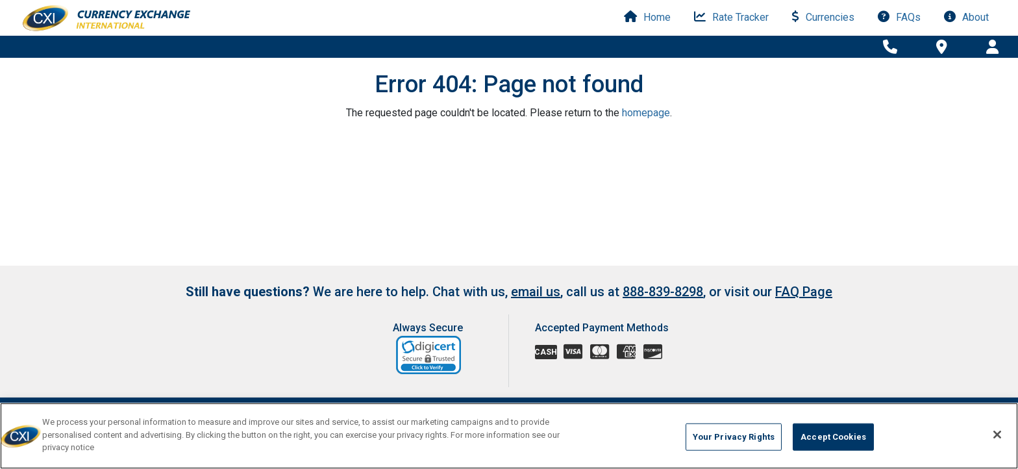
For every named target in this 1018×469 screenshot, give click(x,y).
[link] (429, 355)
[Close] (997, 434)
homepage (646, 113)
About (966, 17)
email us (535, 291)
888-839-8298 (663, 291)
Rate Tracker (731, 17)
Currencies (823, 17)
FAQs (899, 17)
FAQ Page (803, 291)
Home (647, 17)
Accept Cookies (833, 437)
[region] (509, 436)
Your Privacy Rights (734, 437)
